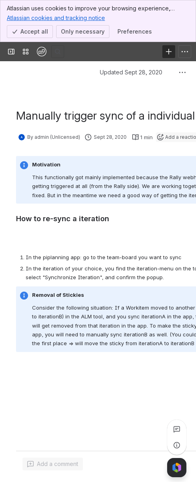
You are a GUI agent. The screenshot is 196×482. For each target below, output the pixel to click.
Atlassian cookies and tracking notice (56, 17)
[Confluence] (41, 51)
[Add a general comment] (52, 464)
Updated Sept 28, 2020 (131, 72)
